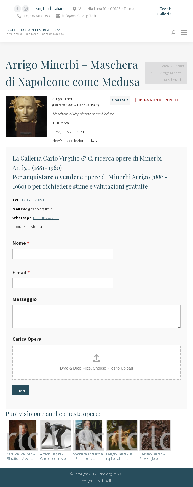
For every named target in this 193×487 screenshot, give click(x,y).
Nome (21, 243)
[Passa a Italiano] (59, 8)
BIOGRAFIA (120, 100)
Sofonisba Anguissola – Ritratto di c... (88, 456)
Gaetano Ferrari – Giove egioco (152, 456)
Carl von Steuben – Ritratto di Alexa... (21, 456)
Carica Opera (26, 339)
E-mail (21, 272)
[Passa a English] (43, 8)
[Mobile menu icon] (184, 32)
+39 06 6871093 (31, 199)
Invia (21, 390)
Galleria (164, 14)
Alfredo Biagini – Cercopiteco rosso (53, 456)
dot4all (106, 480)
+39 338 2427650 (46, 217)
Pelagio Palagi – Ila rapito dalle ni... (119, 456)
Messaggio (24, 299)
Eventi (165, 9)
